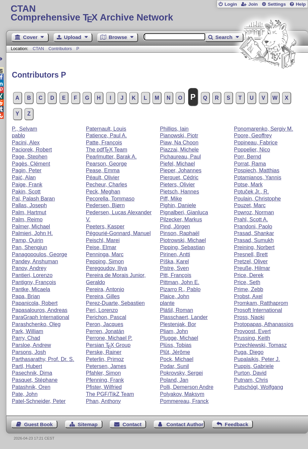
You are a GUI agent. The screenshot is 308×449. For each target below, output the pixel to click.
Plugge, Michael (179, 338)
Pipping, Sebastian (182, 247)
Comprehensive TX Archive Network (157, 13)
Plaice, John (174, 296)
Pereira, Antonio (105, 289)
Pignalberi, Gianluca (184, 212)
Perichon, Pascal (106, 317)
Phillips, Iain (174, 129)
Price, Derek (249, 275)
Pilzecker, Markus (181, 219)
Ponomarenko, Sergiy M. (263, 129)
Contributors (60, 48)
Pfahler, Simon (103, 373)
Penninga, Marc (105, 254)
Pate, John (25, 394)
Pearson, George (106, 164)
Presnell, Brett (251, 254)
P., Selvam (24, 129)
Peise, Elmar (101, 247)
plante (167, 303)
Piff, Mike (171, 198)
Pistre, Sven (174, 268)
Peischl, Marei (103, 240)
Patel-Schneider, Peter (38, 401)
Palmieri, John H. (32, 233)
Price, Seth (247, 282)
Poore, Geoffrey (253, 135)
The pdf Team (106, 149)
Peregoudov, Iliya (106, 268)
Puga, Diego (249, 352)
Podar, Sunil (174, 366)
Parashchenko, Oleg (36, 324)
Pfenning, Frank (105, 380)
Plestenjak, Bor (178, 324)
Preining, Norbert (254, 247)
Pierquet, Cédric (179, 177)
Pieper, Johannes (181, 170)
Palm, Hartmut (29, 212)
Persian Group (108, 345)
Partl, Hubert (27, 366)
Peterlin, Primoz (105, 359)
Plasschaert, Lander (184, 317)
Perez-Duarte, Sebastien (115, 303)
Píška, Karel (174, 261)
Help (301, 4)
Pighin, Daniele (178, 205)
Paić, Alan (24, 177)
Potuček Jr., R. (251, 191)
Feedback (236, 424)
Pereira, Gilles (103, 296)
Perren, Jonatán (105, 331)
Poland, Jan (174, 380)
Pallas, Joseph (29, 205)
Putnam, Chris (251, 380)
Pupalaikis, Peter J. (257, 359)
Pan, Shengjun (29, 247)
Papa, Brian (26, 296)
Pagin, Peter (26, 170)
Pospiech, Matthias (256, 170)
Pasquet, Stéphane (34, 380)
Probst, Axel (248, 296)
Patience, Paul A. (106, 135)
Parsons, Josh (29, 352)
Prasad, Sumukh (254, 240)
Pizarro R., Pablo (180, 289)
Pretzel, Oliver (251, 261)
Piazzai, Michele (179, 149)
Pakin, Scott (26, 191)
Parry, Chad (26, 338)
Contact (132, 424)
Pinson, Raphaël (179, 233)
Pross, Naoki (249, 317)
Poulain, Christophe (257, 198)
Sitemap (87, 424)
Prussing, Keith (252, 338)
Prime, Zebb (248, 289)
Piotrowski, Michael (183, 240)
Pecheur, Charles (106, 184)
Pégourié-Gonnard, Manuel (118, 233)
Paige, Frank (27, 184)
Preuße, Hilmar (252, 268)
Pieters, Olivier (177, 184)
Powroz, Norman (254, 212)
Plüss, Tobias (175, 345)
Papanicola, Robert (34, 303)
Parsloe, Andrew (31, 345)
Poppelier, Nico (252, 149)
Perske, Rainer (104, 352)
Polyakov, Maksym (182, 394)
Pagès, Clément (31, 164)
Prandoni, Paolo (253, 226)
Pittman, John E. (179, 282)
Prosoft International (258, 310)
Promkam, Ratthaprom (261, 303)
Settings (277, 4)
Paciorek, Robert (32, 149)
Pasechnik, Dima (32, 373)
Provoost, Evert (252, 331)
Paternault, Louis (106, 129)
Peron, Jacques (104, 324)
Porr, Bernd (247, 157)
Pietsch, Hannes (179, 191)
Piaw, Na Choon (179, 142)
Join (253, 4)
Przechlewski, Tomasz (260, 345)
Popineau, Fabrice (256, 142)
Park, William (27, 331)
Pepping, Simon (105, 261)
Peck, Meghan (103, 191)
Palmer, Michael (31, 226)
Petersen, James (106, 366)
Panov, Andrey (29, 268)
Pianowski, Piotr (179, 135)
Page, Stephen (29, 157)
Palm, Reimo (27, 219)
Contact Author (185, 424)
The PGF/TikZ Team (110, 394)
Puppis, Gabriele (254, 366)
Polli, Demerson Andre (186, 387)
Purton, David (250, 373)
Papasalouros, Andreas (39, 310)
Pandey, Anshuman (35, 261)
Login (230, 4)
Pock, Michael (176, 359)
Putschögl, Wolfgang (258, 387)
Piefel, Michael (177, 164)
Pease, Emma (103, 170)
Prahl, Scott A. (251, 219)
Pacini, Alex (26, 142)
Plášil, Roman (176, 310)
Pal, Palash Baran (33, 198)
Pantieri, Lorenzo (32, 275)
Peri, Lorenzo (102, 310)
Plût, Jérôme (175, 352)
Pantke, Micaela (31, 289)
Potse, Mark (248, 184)
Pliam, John (174, 331)
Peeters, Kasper (105, 226)
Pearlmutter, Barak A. (111, 157)
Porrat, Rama (250, 164)
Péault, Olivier (103, 177)
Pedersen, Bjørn (105, 205)
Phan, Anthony (103, 401)
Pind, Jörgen (175, 226)
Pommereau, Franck (184, 401)
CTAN (38, 48)
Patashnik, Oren (31, 387)
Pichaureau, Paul (180, 157)
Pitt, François (175, 275)
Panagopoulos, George (39, 254)
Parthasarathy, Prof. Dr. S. (43, 359)
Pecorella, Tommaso (110, 198)
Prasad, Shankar (254, 233)
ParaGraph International (40, 317)
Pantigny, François (34, 282)
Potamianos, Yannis (257, 177)
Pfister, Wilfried (104, 387)
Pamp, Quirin (27, 240)
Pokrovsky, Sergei (181, 373)
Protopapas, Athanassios (264, 324)
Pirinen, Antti (175, 254)
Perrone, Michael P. (109, 338)
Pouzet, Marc (250, 205)
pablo (18, 135)
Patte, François (104, 142)
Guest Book (38, 424)
